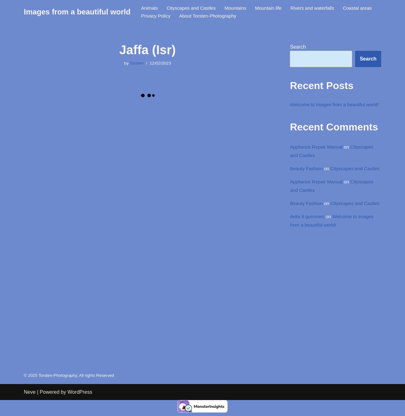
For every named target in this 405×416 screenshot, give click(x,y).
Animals (150, 8)
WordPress (79, 408)
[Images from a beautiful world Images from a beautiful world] (77, 12)
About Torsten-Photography (251, 16)
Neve (29, 408)
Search (298, 47)
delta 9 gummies (308, 249)
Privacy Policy (196, 16)
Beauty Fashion (307, 179)
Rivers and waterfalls (321, 8)
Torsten (136, 63)
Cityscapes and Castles (194, 8)
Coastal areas (156, 16)
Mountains (240, 8)
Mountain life (275, 8)
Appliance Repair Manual (318, 157)
